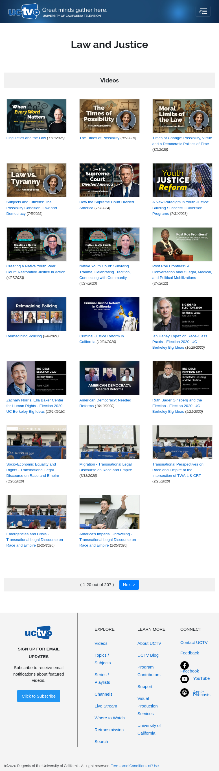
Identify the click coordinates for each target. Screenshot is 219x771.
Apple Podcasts (202, 693)
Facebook (189, 671)
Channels (103, 694)
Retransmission (109, 729)
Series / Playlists (102, 678)
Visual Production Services (147, 706)
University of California (149, 729)
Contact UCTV (194, 642)
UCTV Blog (148, 655)
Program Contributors (149, 671)
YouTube (201, 678)
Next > (129, 584)
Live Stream (106, 706)
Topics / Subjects (103, 659)
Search (101, 741)
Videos (101, 643)
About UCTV (149, 643)
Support (144, 686)
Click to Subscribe (39, 696)
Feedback (189, 652)
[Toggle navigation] (203, 11)
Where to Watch (110, 717)
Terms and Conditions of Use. (135, 766)
